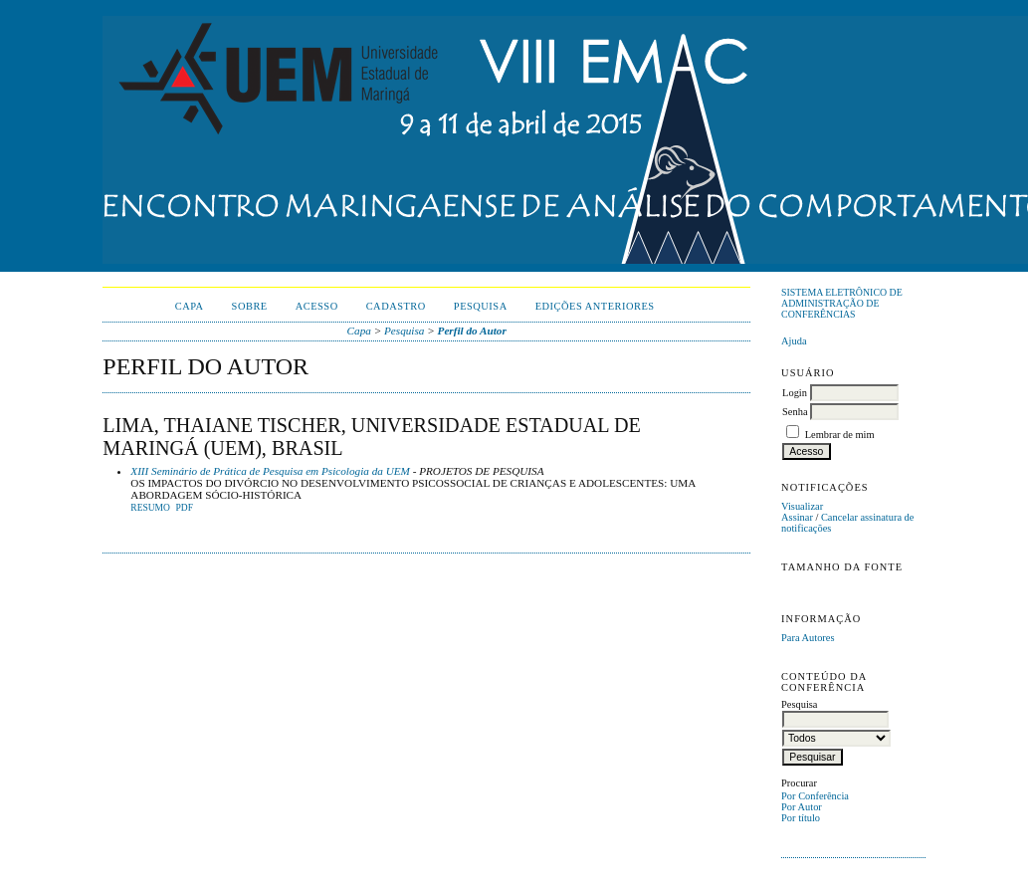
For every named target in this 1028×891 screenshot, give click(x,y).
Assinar (797, 517)
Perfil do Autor (472, 330)
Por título (800, 817)
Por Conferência (815, 795)
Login (794, 392)
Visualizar (802, 506)
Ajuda (793, 340)
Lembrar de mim (840, 434)
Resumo (150, 508)
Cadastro (396, 306)
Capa (189, 306)
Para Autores (807, 637)
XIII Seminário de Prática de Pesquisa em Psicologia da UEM (270, 471)
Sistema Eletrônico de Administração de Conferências (842, 303)
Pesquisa (481, 306)
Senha (794, 411)
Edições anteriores (595, 306)
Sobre (250, 306)
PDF (183, 508)
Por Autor (801, 806)
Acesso (317, 306)
